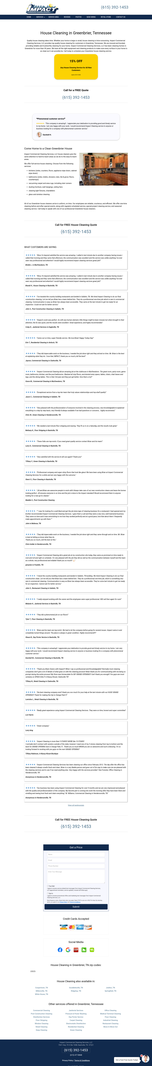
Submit (76, 899)
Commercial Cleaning (41, 1003)
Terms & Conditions (75, 894)
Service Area (53, 17)
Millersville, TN (41, 984)
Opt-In (51, 886)
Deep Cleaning (41, 1023)
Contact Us (120, 17)
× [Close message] (138, 1058)
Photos (79, 17)
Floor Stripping (41, 1013)
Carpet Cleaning (76, 1013)
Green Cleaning (76, 1023)
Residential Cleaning (76, 1019)
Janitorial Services (76, 1003)
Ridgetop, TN (76, 984)
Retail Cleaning (41, 1019)
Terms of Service (92, 1061)
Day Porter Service (76, 1010)
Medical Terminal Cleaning (110, 1006)
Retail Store (106, 17)
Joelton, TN (110, 980)
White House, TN (41, 987)
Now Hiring (91, 17)
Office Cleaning (110, 1003)
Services (41, 17)
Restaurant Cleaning (110, 1016)
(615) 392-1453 (114, 7)
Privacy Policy (63, 894)
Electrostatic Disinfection (76, 1016)
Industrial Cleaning (110, 1013)
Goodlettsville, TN (76, 980)
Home (29, 17)
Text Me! (52, 879)
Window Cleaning (41, 1016)
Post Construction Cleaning (41, 1006)
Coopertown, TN (41, 980)
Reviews (67, 17)
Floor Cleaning (110, 1010)
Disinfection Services (41, 1010)
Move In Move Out (110, 1019)
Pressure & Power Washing (76, 1006)
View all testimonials (76, 798)
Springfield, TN (110, 984)
